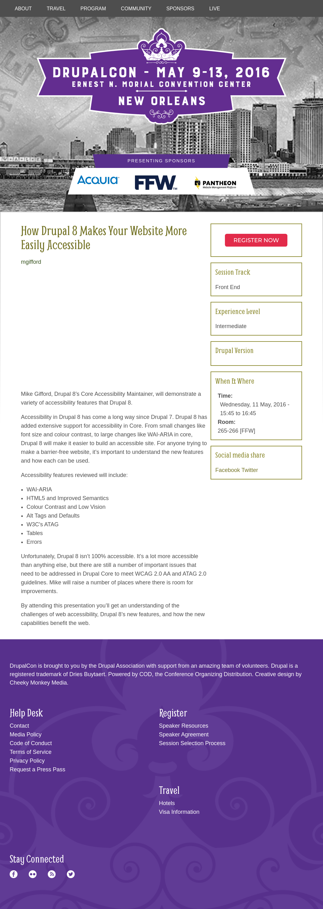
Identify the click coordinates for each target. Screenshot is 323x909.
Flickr (33, 874)
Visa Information (179, 812)
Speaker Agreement (184, 734)
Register (173, 712)
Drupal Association (121, 666)
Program (93, 8)
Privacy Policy (27, 761)
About (23, 8)
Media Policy (26, 734)
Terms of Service (31, 752)
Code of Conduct (31, 743)
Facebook (227, 470)
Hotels (167, 803)
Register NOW (256, 240)
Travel (56, 8)
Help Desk (26, 712)
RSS (52, 874)
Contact (19, 726)
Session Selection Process (192, 743)
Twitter (249, 470)
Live (214, 8)
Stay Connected (37, 858)
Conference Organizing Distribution (208, 674)
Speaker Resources (183, 726)
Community (136, 8)
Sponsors (180, 8)
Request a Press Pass (37, 769)
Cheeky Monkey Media (38, 683)
